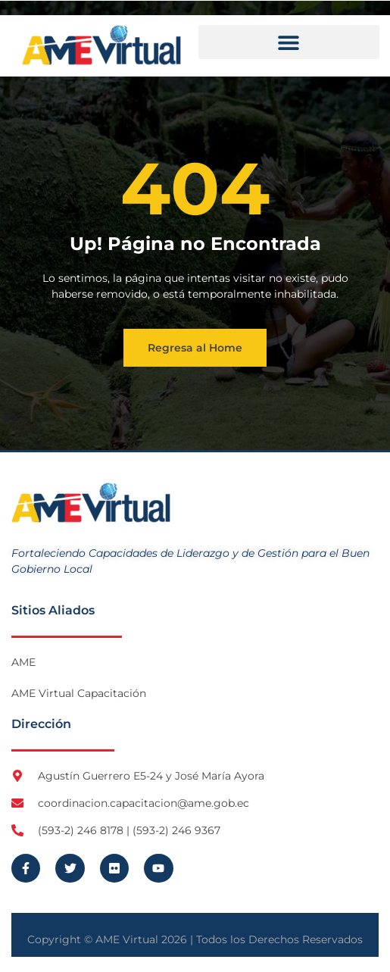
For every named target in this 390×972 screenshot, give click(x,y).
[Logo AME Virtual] (101, 45)
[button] (289, 42)
